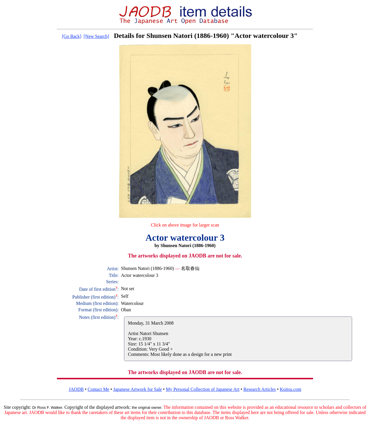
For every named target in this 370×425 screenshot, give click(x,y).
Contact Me (98, 389)
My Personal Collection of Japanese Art (203, 389)
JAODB (76, 389)
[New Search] (96, 36)
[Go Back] (71, 36)
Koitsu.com (290, 389)
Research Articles (259, 389)
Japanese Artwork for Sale (137, 389)
